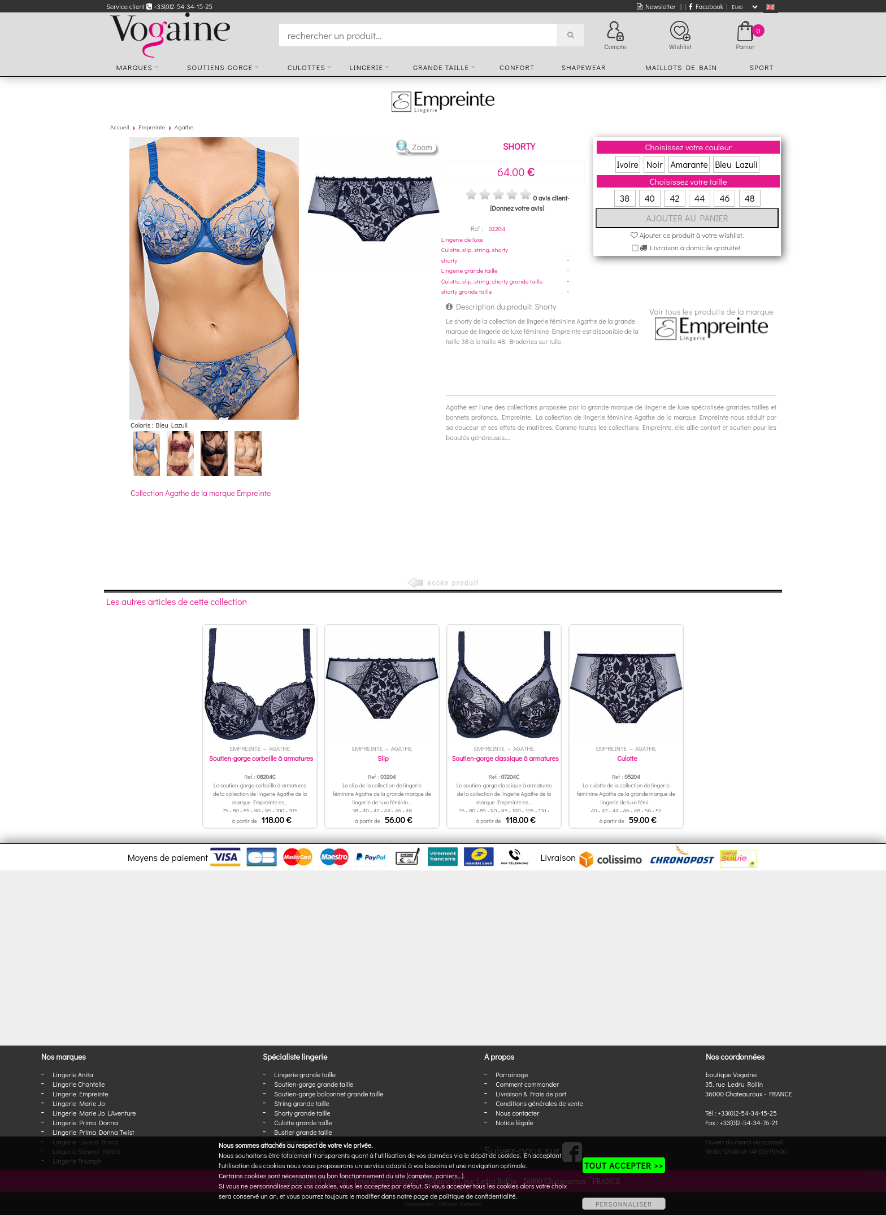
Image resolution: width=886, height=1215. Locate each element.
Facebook (706, 6)
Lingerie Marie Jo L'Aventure (94, 1112)
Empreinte (151, 127)
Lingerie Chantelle (79, 1083)
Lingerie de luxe (462, 239)
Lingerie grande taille (469, 270)
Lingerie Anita (73, 1074)
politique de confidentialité (477, 1195)
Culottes (306, 67)
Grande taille (441, 67)
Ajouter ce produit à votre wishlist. (687, 234)
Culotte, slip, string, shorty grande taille (492, 281)
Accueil (119, 127)
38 (624, 198)
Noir (654, 164)
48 (750, 198)
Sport (761, 67)
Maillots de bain (681, 67)
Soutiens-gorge (220, 67)
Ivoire (628, 164)
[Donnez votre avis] (517, 207)
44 (699, 198)
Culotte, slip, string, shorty (474, 249)
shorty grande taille (466, 291)
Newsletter (656, 6)
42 (674, 198)
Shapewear (583, 67)
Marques (134, 67)
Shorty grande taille (302, 1112)
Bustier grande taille (303, 1131)
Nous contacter (517, 1112)
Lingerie (366, 67)
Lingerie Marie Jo (79, 1103)
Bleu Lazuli (736, 164)
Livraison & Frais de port (531, 1093)
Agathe (184, 127)
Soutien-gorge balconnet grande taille (328, 1093)
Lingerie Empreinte (80, 1093)
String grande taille (301, 1103)
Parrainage (512, 1074)
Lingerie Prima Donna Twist (93, 1131)
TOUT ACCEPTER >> (623, 1165)
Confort (517, 67)
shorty (449, 260)
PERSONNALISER (624, 1203)
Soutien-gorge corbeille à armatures (261, 758)
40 (650, 198)
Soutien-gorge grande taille (313, 1083)
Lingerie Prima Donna (85, 1122)
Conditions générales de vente (539, 1103)
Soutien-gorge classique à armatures (504, 758)
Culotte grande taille (303, 1122)
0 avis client (550, 197)
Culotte (627, 758)
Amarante (688, 164)
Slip (382, 758)
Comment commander (527, 1083)
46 (724, 198)
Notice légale (514, 1122)
